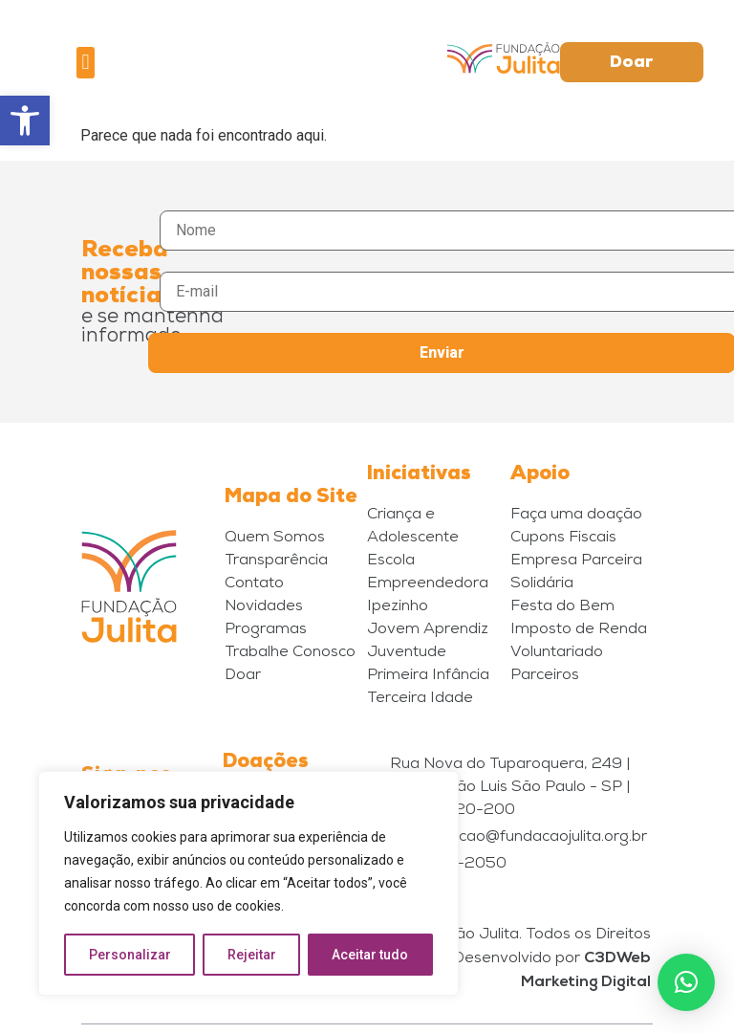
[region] (248, 884)
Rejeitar (251, 954)
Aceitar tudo (371, 954)
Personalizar (130, 954)
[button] (25, 120)
